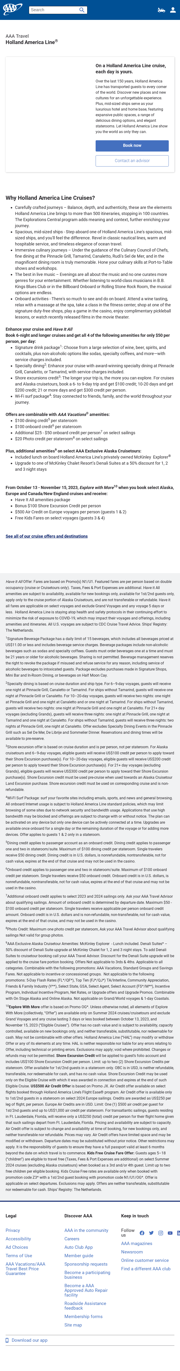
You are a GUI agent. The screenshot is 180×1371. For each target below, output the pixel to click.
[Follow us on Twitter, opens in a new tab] (151, 1233)
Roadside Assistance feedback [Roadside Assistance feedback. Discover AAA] (85, 1306)
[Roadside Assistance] (161, 10)
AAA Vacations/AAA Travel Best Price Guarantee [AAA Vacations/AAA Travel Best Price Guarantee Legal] (25, 1268)
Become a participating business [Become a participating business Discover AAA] (87, 1275)
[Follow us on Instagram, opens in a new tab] (160, 1233)
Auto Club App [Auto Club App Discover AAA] (78, 1247)
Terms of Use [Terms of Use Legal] (19, 1255)
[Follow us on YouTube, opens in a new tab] (170, 1233)
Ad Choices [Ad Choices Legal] (17, 1247)
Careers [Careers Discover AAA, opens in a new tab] (71, 1238)
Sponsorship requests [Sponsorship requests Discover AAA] (86, 1264)
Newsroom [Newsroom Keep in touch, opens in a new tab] (132, 1252)
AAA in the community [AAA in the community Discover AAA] (86, 1230)
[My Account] (173, 10)
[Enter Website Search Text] (58, 10)
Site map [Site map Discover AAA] (73, 1325)
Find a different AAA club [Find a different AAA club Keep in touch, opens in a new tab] (146, 1268)
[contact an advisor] (132, 161)
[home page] (12, 9)
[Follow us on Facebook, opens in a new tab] (142, 1233)
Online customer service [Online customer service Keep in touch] (145, 1260)
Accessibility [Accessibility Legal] (18, 1238)
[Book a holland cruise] (132, 146)
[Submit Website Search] (81, 8)
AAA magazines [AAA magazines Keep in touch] (136, 1243)
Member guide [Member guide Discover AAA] (78, 1255)
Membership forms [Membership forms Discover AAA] (83, 1316)
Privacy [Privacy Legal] (13, 1230)
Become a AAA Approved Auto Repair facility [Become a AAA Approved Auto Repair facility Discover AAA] (86, 1290)
